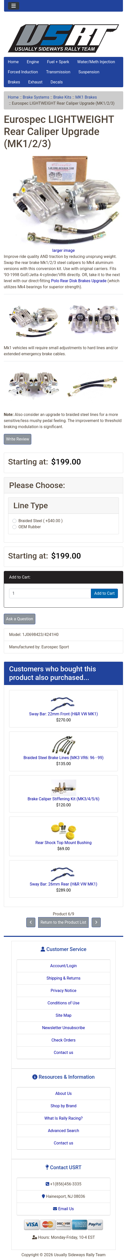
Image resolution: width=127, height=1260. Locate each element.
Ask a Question (19, 618)
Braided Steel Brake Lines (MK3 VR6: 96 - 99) (63, 757)
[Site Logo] (63, 38)
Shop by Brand (63, 1105)
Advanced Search (63, 1130)
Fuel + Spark (58, 61)
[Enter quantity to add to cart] (50, 593)
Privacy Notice (63, 990)
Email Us (63, 1208)
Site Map (63, 1015)
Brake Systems (36, 97)
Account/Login (63, 965)
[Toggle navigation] (13, 6)
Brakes (14, 82)
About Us (63, 1093)
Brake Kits (62, 97)
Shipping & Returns (63, 978)
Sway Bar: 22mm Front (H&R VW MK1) (63, 714)
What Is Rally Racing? (63, 1118)
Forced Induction (23, 72)
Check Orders (64, 1040)
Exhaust (35, 82)
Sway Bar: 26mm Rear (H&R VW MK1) (63, 884)
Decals (56, 82)
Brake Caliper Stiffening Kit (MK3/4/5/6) (63, 799)
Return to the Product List (63, 922)
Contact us (63, 1052)
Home (13, 61)
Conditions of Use (63, 1003)
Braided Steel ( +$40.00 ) (40, 520)
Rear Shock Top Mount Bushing (63, 842)
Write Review (17, 439)
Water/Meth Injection (96, 61)
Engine (33, 61)
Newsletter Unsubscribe (63, 1027)
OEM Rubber (29, 526)
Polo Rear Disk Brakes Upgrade (78, 280)
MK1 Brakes (86, 97)
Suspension (89, 72)
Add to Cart (104, 593)
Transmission (58, 72)
